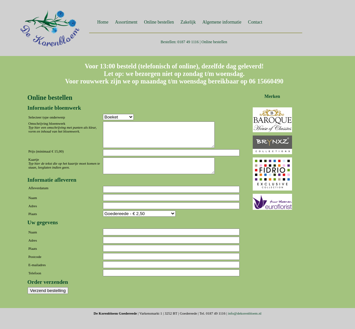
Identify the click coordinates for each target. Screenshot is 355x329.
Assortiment (126, 22)
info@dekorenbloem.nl (244, 321)
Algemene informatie (221, 22)
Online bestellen (159, 22)
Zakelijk (188, 22)
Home (102, 22)
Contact (255, 22)
